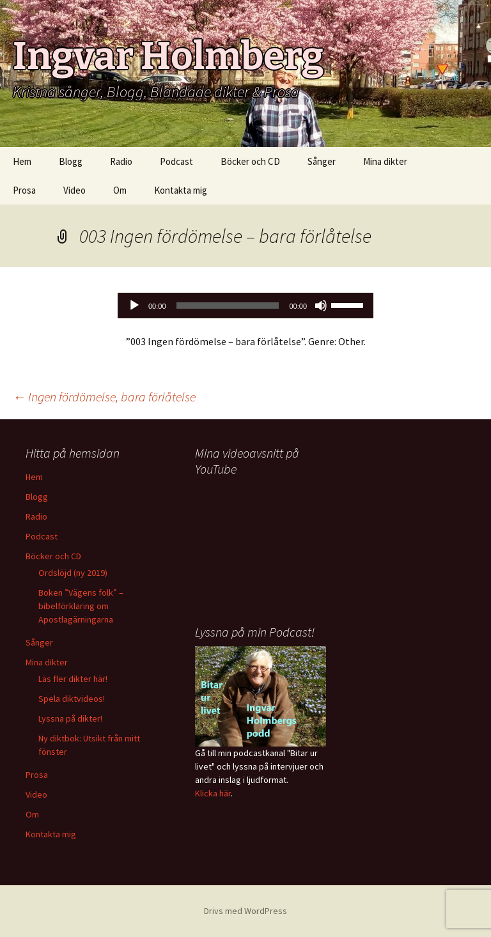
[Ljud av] (321, 305)
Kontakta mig (180, 190)
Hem (22, 161)
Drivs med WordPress (245, 911)
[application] (245, 305)
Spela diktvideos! (71, 698)
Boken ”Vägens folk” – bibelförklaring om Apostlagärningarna (80, 606)
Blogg (70, 161)
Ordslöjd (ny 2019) (72, 572)
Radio (121, 161)
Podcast (176, 161)
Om (120, 190)
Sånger (322, 161)
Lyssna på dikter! (70, 718)
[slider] (227, 305)
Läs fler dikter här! (72, 679)
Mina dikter (385, 161)
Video (74, 190)
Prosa (24, 190)
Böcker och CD (250, 161)
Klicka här (213, 793)
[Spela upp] (134, 305)
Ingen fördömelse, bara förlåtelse (104, 397)
